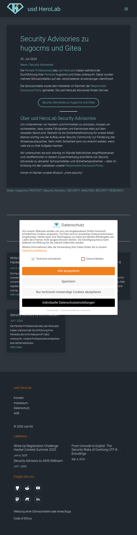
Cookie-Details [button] (53, 310)
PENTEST (35, 190)
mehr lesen (16, 347)
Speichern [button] (68, 281)
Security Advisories (41, 64)
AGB (16, 413)
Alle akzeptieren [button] (68, 271)
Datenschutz (21, 408)
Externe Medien (92, 258)
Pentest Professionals (38, 70)
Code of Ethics (23, 518)
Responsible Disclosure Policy (84, 165)
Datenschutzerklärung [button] (70, 310)
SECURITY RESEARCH (109, 190)
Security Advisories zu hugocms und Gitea (68, 102)
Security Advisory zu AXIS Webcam (38, 461)
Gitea (10, 190)
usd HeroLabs (66, 70)
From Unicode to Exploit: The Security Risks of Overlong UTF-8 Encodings (94, 449)
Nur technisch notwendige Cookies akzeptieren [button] (68, 292)
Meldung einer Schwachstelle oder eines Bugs (42, 511)
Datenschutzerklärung (34, 250)
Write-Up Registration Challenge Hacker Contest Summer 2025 (36, 448)
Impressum (21, 403)
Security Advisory (54, 190)
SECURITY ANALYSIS (80, 190)
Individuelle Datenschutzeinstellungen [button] (68, 302)
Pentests (49, 74)
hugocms (21, 190)
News (23, 64)
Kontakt (19, 398)
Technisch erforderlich (46, 258)
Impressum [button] (85, 310)
